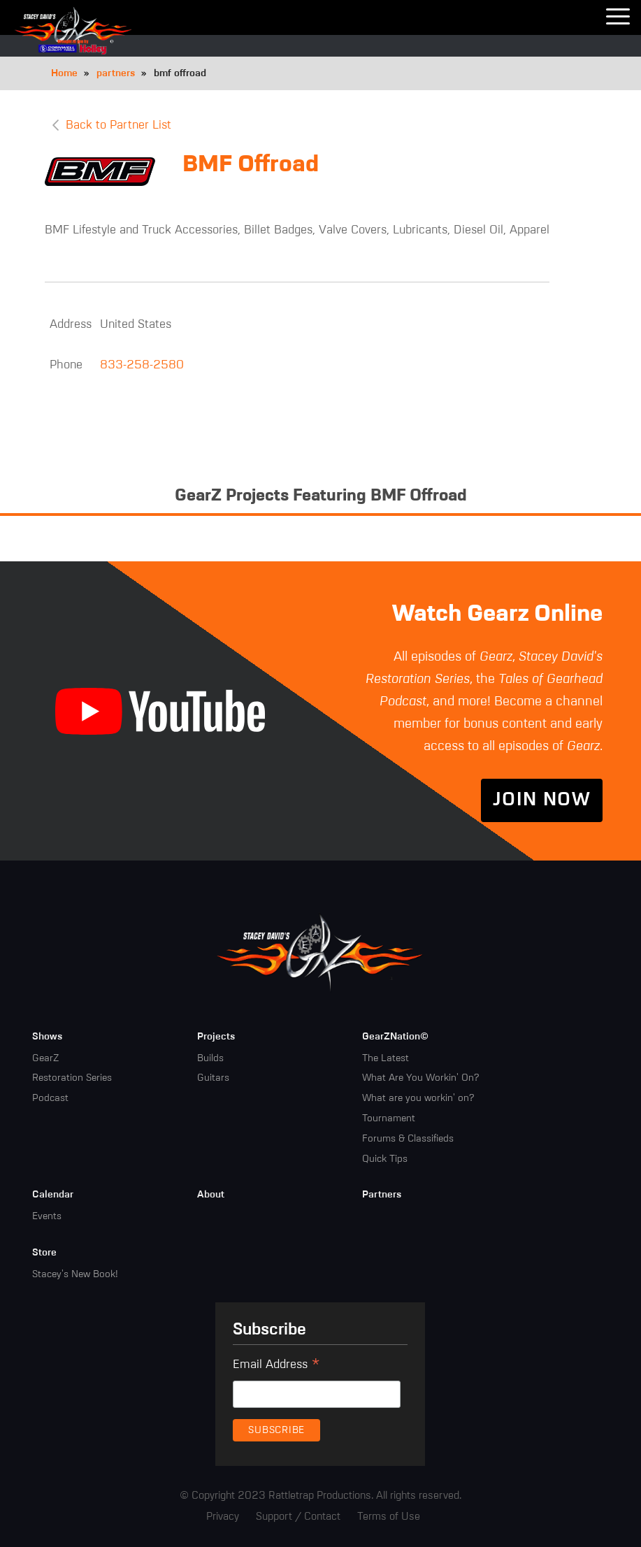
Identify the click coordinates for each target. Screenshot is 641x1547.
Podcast (50, 1098)
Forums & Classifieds (408, 1139)
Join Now (542, 800)
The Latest (385, 1058)
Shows (47, 1037)
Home (64, 73)
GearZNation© (395, 1037)
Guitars (213, 1078)
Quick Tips (385, 1159)
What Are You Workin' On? (420, 1078)
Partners (381, 1195)
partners (115, 73)
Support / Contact (298, 1516)
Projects (216, 1037)
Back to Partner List (118, 125)
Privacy (222, 1516)
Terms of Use (388, 1516)
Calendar (52, 1195)
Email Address (276, 1367)
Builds (210, 1058)
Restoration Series (72, 1078)
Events (47, 1216)
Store (44, 1253)
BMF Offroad (250, 165)
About (210, 1195)
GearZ (45, 1058)
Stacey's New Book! (75, 1274)
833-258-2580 (142, 365)
